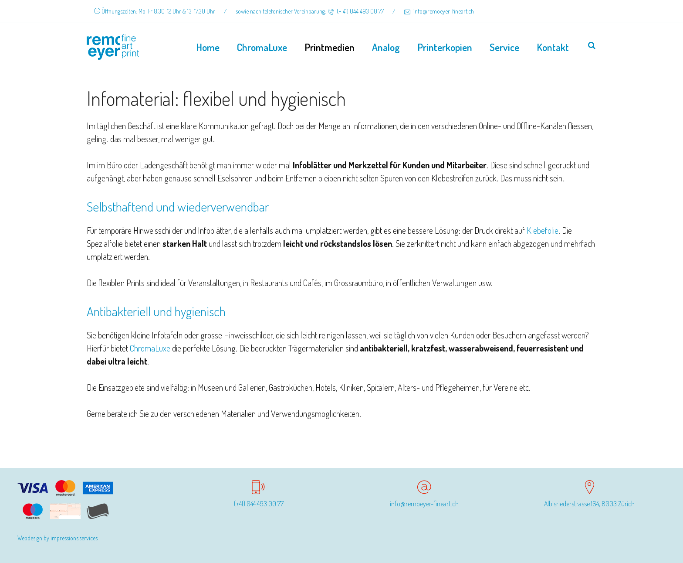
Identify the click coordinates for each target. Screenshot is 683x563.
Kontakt (553, 47)
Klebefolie (542, 230)
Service (504, 47)
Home (208, 47)
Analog (386, 47)
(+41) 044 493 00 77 (259, 503)
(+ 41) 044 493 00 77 (356, 11)
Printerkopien (444, 47)
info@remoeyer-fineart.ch (439, 11)
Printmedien (329, 47)
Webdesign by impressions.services (57, 538)
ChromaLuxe (262, 47)
